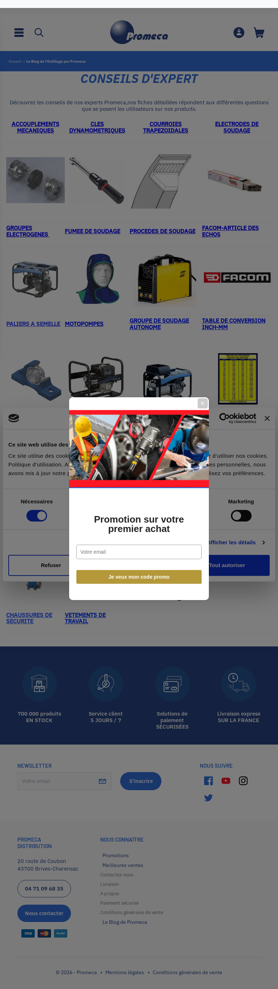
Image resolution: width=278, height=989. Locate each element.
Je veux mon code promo (139, 573)
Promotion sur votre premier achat (139, 520)
